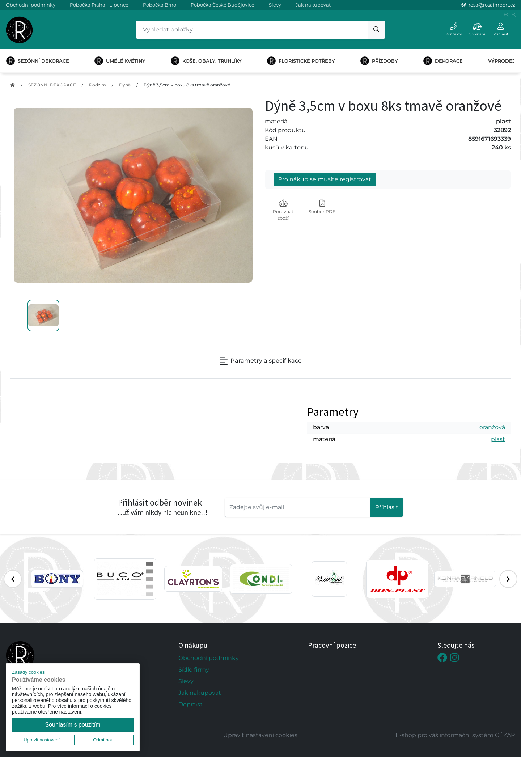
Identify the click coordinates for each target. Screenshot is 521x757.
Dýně (125, 85)
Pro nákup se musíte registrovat (324, 179)
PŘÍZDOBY (379, 60)
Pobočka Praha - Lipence (99, 5)
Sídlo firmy (193, 669)
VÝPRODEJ (501, 61)
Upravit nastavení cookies (260, 735)
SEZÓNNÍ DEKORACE (37, 60)
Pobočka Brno (159, 5)
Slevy (275, 5)
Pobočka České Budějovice (222, 5)
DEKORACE (443, 60)
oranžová (492, 427)
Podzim (97, 85)
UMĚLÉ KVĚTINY (119, 60)
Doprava (190, 704)
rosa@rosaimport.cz (492, 5)
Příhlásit (386, 507)
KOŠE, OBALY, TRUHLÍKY (206, 60)
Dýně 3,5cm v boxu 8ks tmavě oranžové (187, 85)
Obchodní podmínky (30, 5)
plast (498, 439)
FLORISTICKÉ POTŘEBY (301, 60)
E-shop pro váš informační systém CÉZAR (455, 735)
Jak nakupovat (313, 5)
